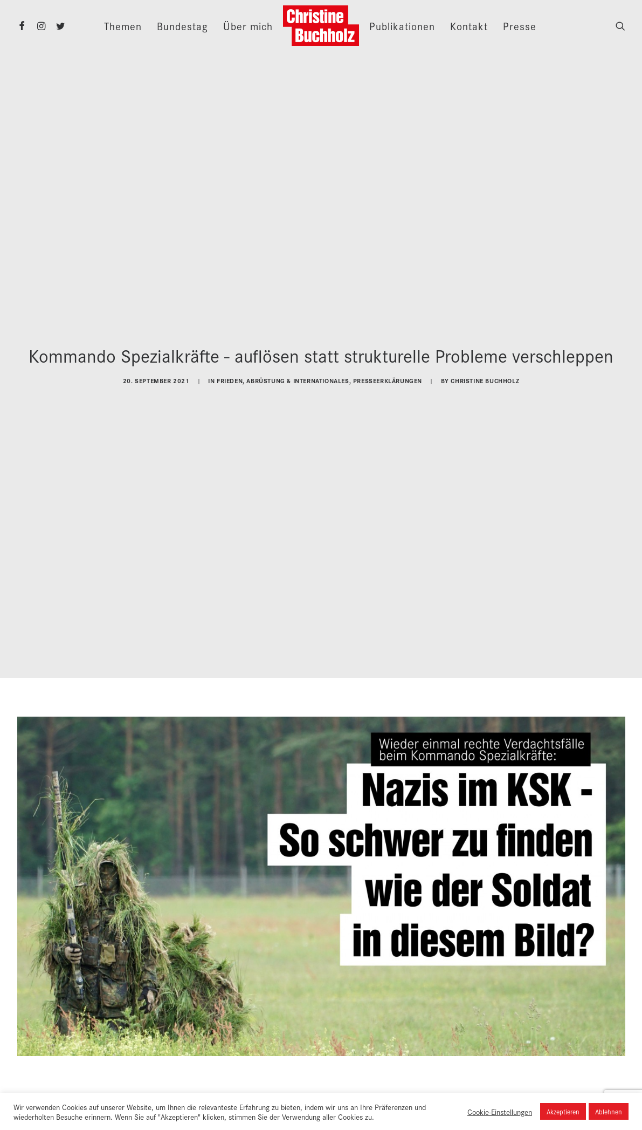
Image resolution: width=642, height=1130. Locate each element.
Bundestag (182, 26)
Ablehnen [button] (608, 1111)
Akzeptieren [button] (563, 1111)
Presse (519, 26)
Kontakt (469, 26)
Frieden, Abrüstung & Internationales (283, 377)
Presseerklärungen (387, 377)
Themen (123, 26)
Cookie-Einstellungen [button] (499, 1112)
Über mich (248, 26)
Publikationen (402, 26)
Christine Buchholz (485, 377)
